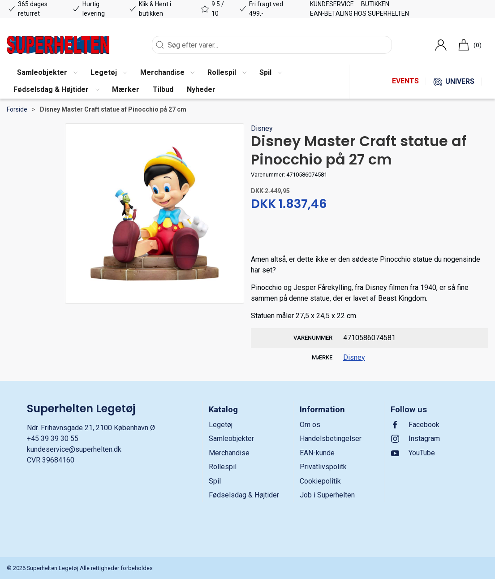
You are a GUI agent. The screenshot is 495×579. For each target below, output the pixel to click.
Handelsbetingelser (331, 438)
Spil (215, 481)
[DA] (58, 45)
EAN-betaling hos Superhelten (359, 13)
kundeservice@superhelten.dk (74, 449)
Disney (262, 128)
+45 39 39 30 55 (52, 438)
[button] (47, 73)
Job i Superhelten (327, 495)
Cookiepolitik (320, 481)
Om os (310, 424)
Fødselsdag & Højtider (244, 495)
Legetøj (220, 424)
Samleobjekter (231, 438)
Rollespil (223, 466)
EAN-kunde (317, 453)
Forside (17, 109)
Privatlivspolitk (323, 466)
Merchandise (229, 453)
